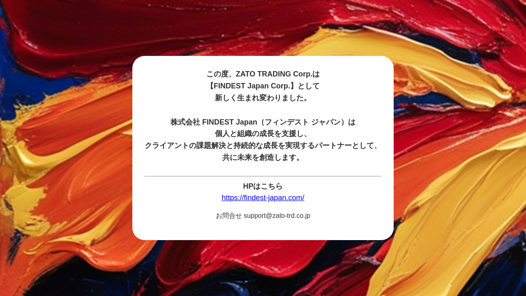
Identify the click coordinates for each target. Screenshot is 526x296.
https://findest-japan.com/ (262, 198)
